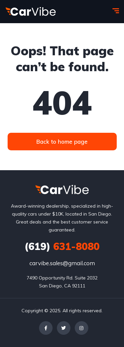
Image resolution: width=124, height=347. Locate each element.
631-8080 (62, 246)
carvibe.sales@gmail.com (62, 263)
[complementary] (104, 327)
